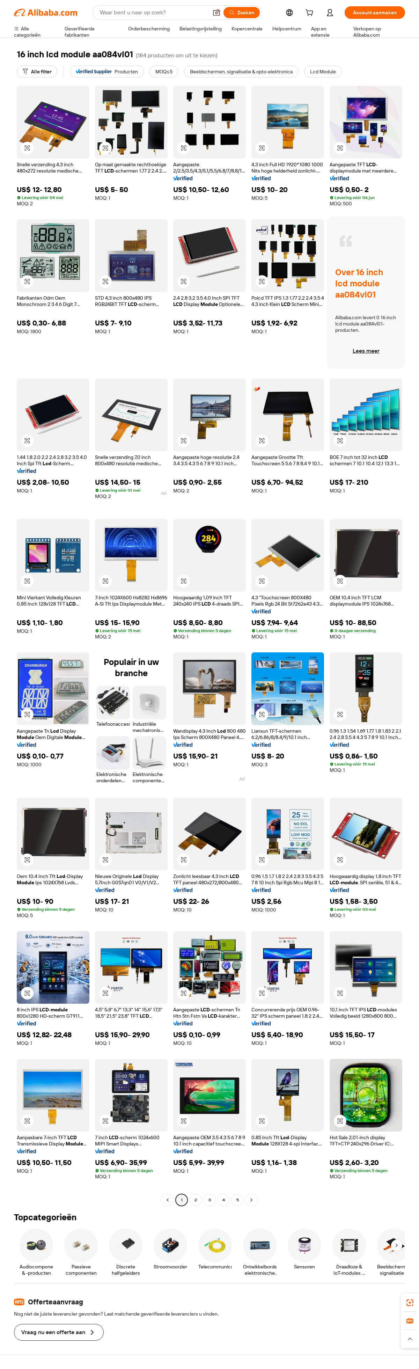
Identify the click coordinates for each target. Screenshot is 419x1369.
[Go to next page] (251, 1200)
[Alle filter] (37, 72)
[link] (410, 1303)
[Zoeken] (241, 12)
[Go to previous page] (167, 1200)
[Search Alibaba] (153, 12)
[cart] (311, 13)
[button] (216, 12)
